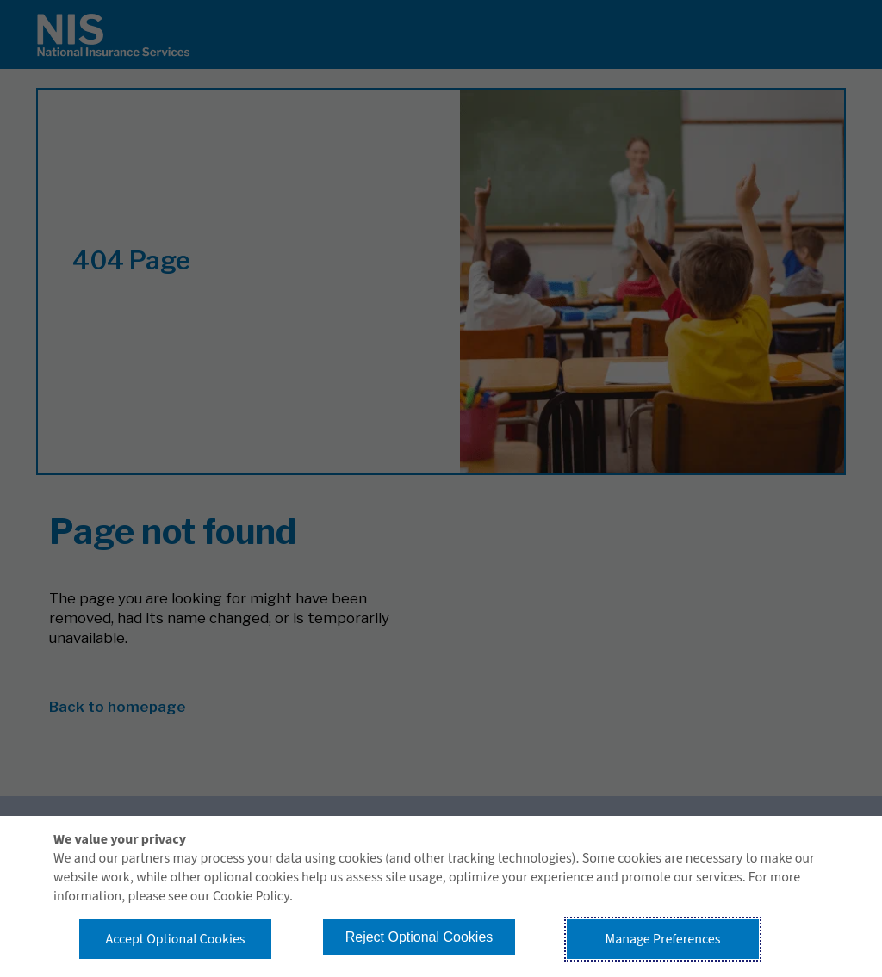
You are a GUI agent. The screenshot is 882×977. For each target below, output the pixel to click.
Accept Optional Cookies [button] (175, 939)
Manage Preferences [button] (663, 939)
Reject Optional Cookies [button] (419, 937)
